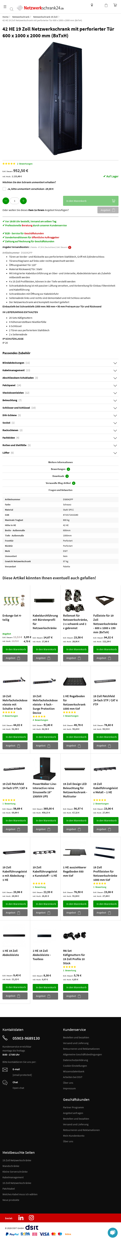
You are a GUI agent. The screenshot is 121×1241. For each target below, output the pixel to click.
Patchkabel (8, 1188)
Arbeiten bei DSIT (72, 1077)
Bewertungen (60, 469)
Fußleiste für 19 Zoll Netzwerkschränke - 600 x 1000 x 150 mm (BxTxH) (105, 624)
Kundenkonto (99, 5)
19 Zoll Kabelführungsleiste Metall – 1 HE (105, 788)
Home (5, 16)
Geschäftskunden (34, 233)
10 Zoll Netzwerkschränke (16, 1183)
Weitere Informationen (60, 462)
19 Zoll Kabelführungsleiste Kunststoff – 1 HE (45, 871)
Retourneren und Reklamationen (81, 1048)
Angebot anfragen (73, 1113)
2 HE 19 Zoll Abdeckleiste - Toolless (42, 955)
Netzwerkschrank (20, 16)
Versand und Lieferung (75, 1043)
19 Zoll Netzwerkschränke (16, 1160)
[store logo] (43, 5)
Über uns (68, 1082)
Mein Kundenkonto (73, 1135)
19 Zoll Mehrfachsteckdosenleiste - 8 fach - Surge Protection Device (45, 704)
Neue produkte (10, 1200)
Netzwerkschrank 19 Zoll (45, 16)
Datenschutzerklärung (75, 1060)
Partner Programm (73, 1107)
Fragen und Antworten (60, 490)
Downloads (60, 476)
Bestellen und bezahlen (76, 1037)
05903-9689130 (26, 1038)
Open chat (18, 1087)
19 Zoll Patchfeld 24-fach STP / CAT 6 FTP (105, 700)
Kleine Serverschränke (15, 1171)
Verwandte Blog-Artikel (60, 483)
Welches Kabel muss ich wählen (20, 1194)
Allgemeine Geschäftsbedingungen (82, 1054)
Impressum (69, 1088)
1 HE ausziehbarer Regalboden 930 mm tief (74, 871)
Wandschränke (10, 1166)
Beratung (27, 225)
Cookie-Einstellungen (75, 1065)
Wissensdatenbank (91, 5)
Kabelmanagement (13, 1177)
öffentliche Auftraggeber (45, 237)
